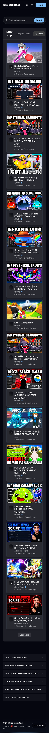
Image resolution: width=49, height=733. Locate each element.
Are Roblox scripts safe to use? (24, 681)
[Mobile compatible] (39, 60)
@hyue (17, 71)
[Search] (27, 5)
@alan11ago (19, 587)
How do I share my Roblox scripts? (24, 665)
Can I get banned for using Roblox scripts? (24, 689)
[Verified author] (22, 108)
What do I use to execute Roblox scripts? (24, 673)
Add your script (23, 34)
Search (39, 20)
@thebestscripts (21, 551)
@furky (17, 108)
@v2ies (17, 437)
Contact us (39, 725)
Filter (39, 34)
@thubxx (18, 146)
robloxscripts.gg (11, 4)
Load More (24, 635)
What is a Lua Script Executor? (24, 697)
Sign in (41, 5)
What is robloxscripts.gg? (24, 657)
